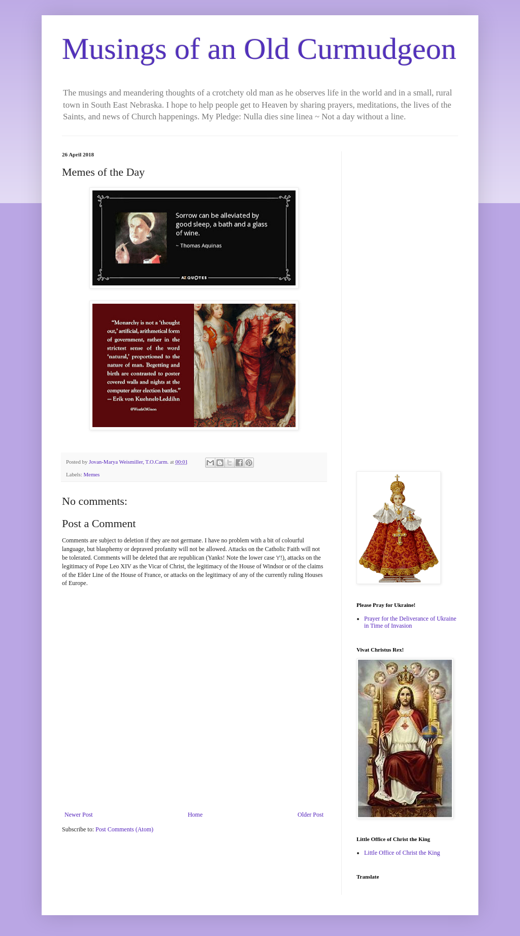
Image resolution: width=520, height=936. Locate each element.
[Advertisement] (407, 303)
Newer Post (78, 814)
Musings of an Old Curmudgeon (259, 49)
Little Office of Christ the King (402, 852)
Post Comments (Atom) (124, 829)
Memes (91, 474)
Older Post (310, 814)
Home (195, 814)
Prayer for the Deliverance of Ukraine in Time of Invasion (410, 622)
